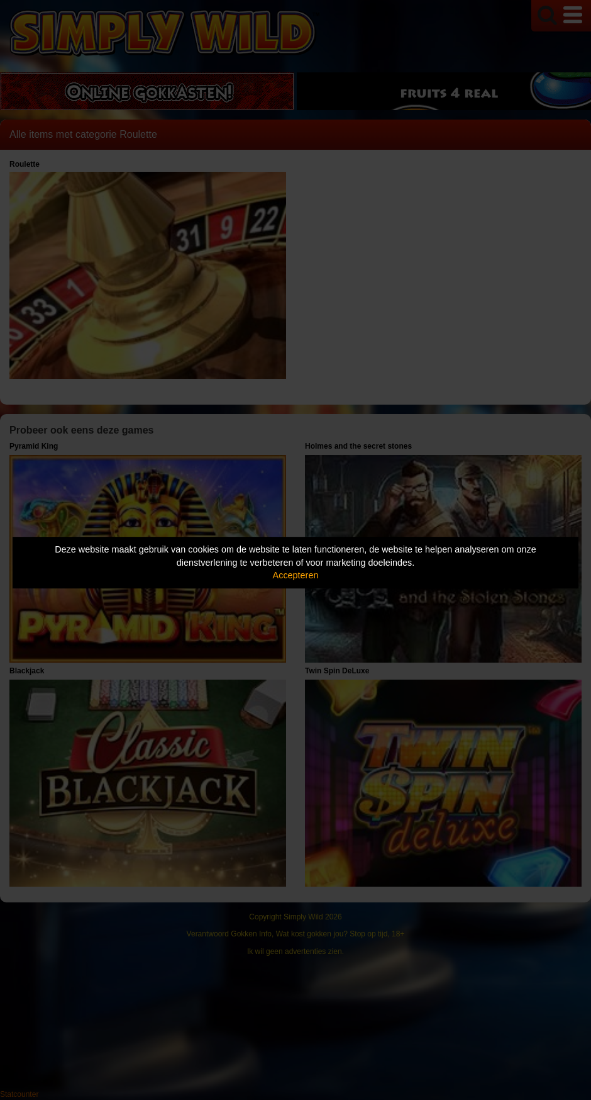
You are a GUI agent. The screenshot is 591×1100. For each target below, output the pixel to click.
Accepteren (296, 575)
